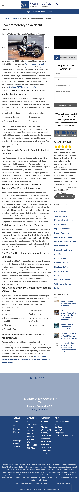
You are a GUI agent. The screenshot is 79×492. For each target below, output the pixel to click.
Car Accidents (60, 212)
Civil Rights (59, 275)
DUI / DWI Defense (62, 280)
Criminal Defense (61, 263)
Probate (57, 288)
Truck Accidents (61, 216)
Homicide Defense (61, 267)
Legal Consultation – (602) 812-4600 (39, 12)
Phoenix (16, 429)
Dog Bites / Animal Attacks (65, 241)
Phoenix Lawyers (12, 18)
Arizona (16, 446)
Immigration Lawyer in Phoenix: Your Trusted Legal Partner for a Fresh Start (69, 347)
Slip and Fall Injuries (62, 229)
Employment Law (61, 246)
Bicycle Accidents (61, 233)
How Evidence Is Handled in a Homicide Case (67, 326)
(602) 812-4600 (39, 409)
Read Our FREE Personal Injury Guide (24, 87)
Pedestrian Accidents (63, 237)
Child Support (59, 254)
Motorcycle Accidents (63, 220)
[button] (3, 4)
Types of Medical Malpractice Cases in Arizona (68, 303)
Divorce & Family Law (63, 250)
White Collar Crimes (62, 284)
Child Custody (60, 258)
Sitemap (56, 483)
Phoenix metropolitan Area (18, 435)
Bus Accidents (60, 224)
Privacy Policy (65, 483)
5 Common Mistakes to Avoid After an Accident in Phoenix (69, 336)
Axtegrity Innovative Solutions (47, 489)
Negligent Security (62, 271)
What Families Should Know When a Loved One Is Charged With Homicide (69, 315)
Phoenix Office (39, 378)
